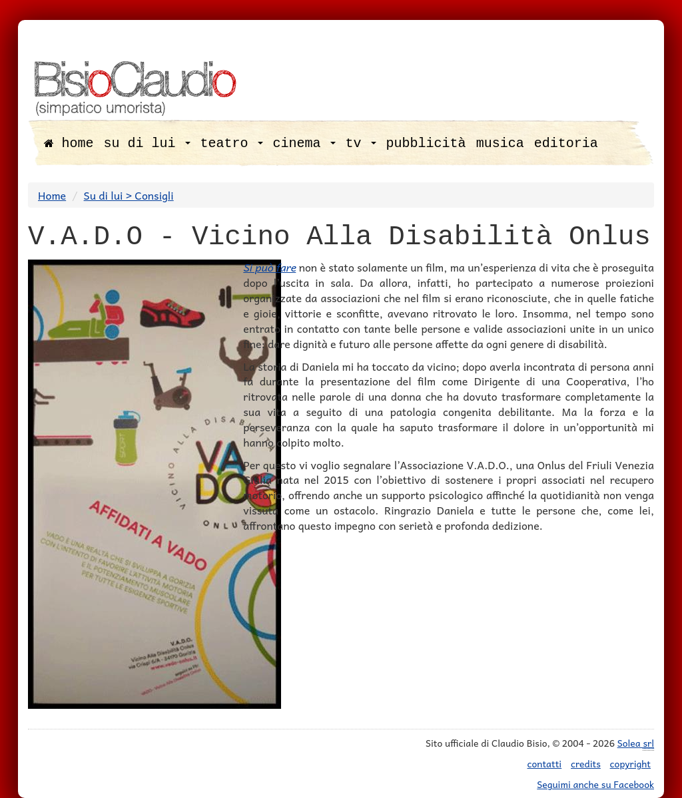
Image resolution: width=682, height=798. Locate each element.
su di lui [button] (147, 143)
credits (586, 763)
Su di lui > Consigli (129, 195)
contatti (544, 763)
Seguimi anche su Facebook (595, 784)
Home (52, 195)
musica (500, 143)
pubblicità (426, 143)
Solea (635, 743)
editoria (566, 143)
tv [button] (361, 143)
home (69, 143)
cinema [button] (304, 143)
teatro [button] (231, 143)
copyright (630, 763)
